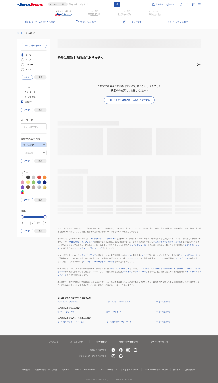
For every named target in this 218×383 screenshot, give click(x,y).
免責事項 (65, 369)
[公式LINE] (121, 356)
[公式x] (113, 350)
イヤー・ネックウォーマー (164, 268)
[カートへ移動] (193, 4)
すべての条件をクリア (33, 45)
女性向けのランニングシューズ (81, 242)
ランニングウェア (88, 255)
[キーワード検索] (117, 4)
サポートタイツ (133, 258)
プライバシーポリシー (85, 369)
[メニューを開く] (199, 4)
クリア (27, 77)
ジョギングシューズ (137, 245)
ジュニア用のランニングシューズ (167, 242)
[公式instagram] (128, 350)
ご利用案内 (53, 341)
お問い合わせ (101, 341)
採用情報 (190, 369)
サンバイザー (123, 268)
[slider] (22, 217)
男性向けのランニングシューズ (103, 238)
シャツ (128, 255)
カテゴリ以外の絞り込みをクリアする (129, 100)
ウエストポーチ (141, 272)
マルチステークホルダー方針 (156, 369)
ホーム (20, 33)
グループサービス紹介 (160, 341)
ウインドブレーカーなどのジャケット (99, 261)
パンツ (145, 255)
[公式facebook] (121, 350)
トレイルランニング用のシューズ (88, 248)
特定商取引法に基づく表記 (46, 369)
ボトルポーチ (191, 272)
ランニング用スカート (188, 255)
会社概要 (176, 369)
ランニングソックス (182, 258)
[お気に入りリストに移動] (187, 4)
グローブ (181, 268)
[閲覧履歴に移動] (180, 4)
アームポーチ (127, 272)
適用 (40, 77)
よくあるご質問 (76, 341)
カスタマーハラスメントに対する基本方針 (120, 369)
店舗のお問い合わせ (129, 341)
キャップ (112, 268)
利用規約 (26, 369)
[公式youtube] (135, 350)
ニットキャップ (145, 268)
